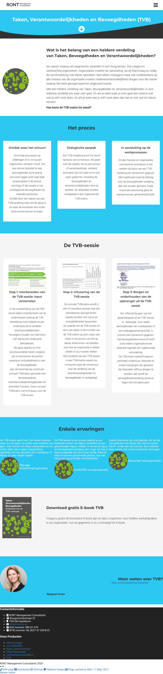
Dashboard (22, 669)
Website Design (54, 669)
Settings (36, 669)
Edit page (7, 669)
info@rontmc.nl (18, 624)
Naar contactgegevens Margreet (130, 582)
